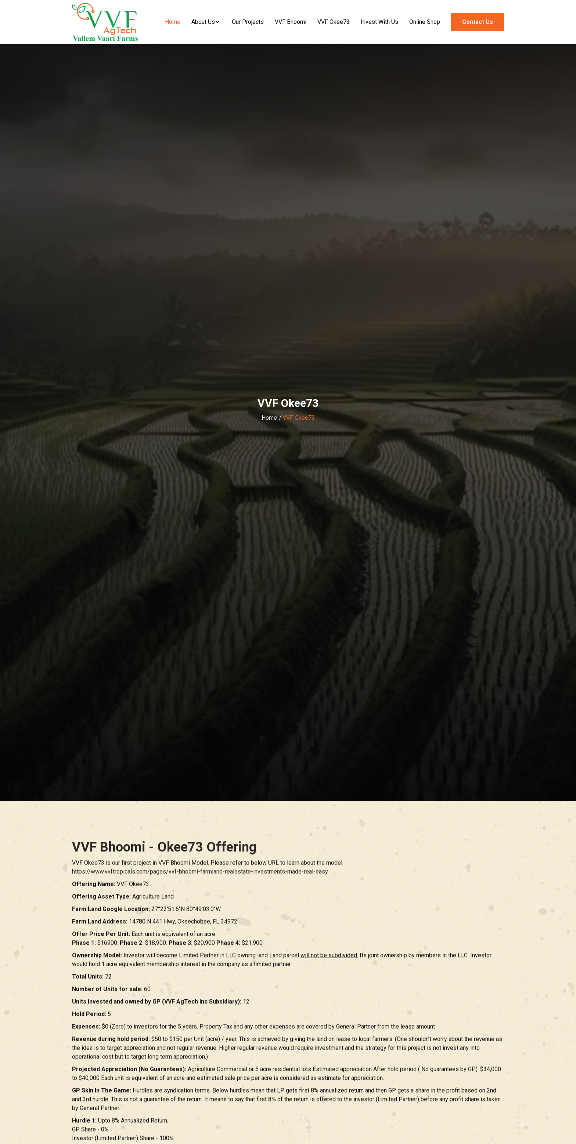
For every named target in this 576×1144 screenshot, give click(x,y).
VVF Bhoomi (290, 21)
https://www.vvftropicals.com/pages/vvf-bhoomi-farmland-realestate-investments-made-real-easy (200, 872)
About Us (203, 21)
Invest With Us (379, 21)
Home (172, 21)
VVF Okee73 (333, 21)
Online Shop (424, 21)
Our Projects (248, 21)
